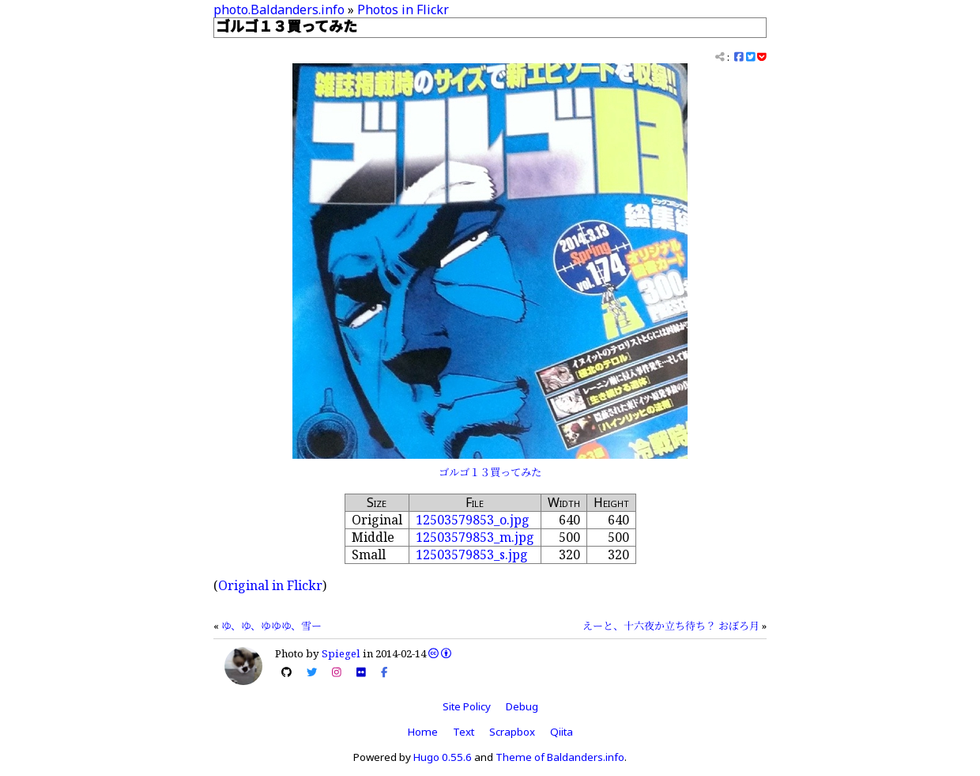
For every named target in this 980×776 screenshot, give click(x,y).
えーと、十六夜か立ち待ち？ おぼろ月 (671, 626)
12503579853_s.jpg (472, 554)
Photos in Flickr (403, 9)
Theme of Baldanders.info (560, 757)
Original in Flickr (270, 585)
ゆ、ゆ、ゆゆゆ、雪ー (271, 626)
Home (423, 732)
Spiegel (341, 653)
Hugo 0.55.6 (442, 757)
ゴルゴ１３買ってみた (490, 472)
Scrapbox (512, 732)
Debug (522, 706)
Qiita (561, 732)
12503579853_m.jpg (475, 537)
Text (463, 732)
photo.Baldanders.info (279, 9)
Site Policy (467, 706)
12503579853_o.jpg (473, 519)
